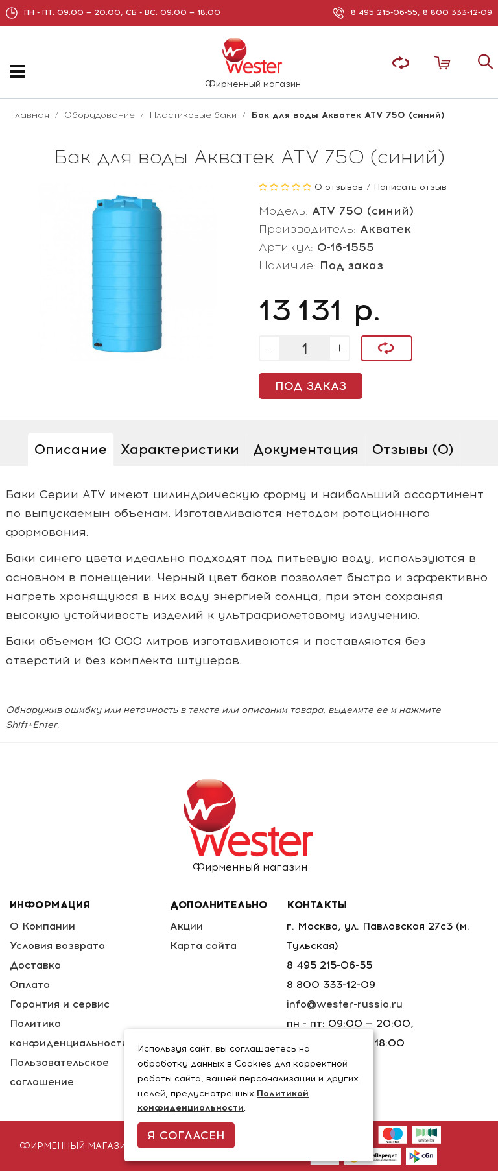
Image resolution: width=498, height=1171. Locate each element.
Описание (70, 449)
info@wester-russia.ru (345, 1004)
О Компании (42, 926)
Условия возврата (57, 945)
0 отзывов (338, 187)
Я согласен (186, 1135)
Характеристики (180, 449)
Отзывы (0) (412, 449)
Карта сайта (203, 945)
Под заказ (310, 386)
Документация (306, 449)
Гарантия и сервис (60, 1004)
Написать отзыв (410, 187)
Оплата (30, 984)
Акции (186, 926)
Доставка (35, 965)
